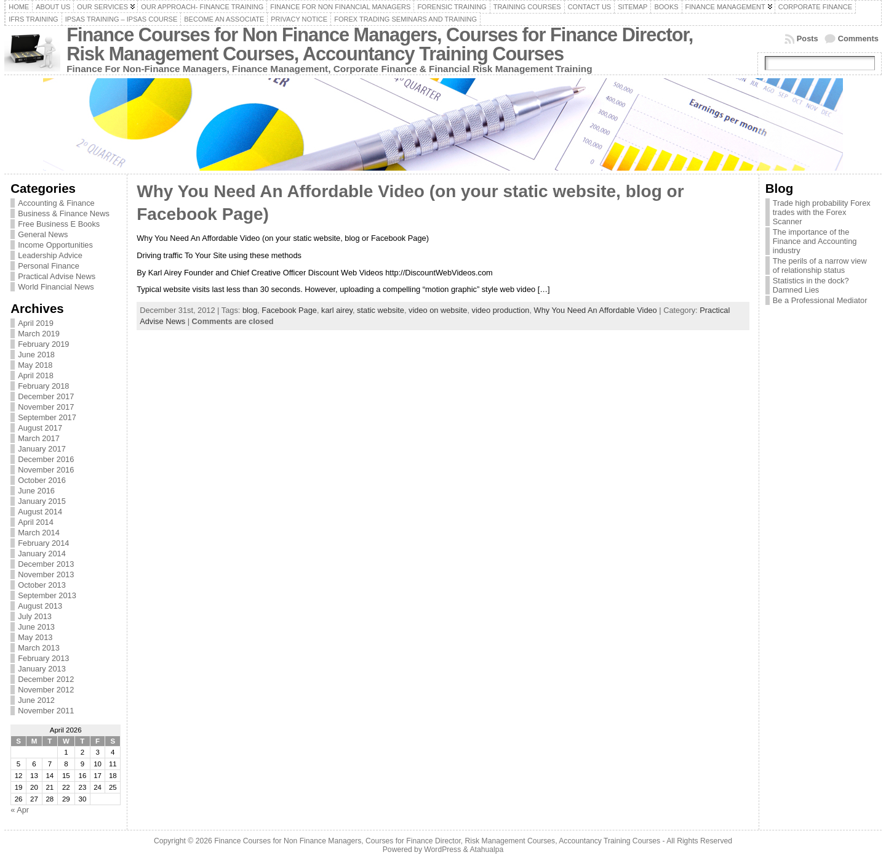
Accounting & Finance (56, 203)
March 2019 (39, 333)
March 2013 (39, 647)
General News (43, 234)
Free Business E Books (59, 224)
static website (380, 310)
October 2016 (42, 480)
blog (249, 310)
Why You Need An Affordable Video (595, 310)
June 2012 (36, 700)
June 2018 (36, 354)
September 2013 (47, 595)
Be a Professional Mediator (820, 300)
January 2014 (42, 553)
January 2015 (42, 501)
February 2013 (43, 658)
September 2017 (47, 417)
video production (501, 310)
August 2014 (40, 511)
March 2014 (39, 532)
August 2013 (40, 606)
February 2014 (43, 543)
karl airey (337, 310)
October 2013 (42, 585)
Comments (858, 38)
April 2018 (36, 375)
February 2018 (43, 386)
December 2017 (46, 396)
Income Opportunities (55, 244)
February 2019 (43, 344)
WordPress (442, 849)
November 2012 (46, 689)
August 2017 (40, 427)
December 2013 (46, 564)
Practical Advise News (56, 276)
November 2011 (46, 710)
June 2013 (36, 626)
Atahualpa (486, 849)
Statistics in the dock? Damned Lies (811, 285)
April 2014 (36, 522)
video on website (438, 310)
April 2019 (36, 323)
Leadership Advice (50, 255)
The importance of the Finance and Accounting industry (815, 241)
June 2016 (36, 490)
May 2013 (35, 637)
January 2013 (42, 668)
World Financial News (56, 286)
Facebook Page (289, 310)
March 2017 (39, 438)
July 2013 (35, 616)
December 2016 (46, 459)
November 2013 (46, 574)
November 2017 (46, 407)
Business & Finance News (64, 213)
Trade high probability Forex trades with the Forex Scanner (822, 212)
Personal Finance (48, 265)
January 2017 (42, 448)
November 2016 (46, 469)
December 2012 (46, 679)
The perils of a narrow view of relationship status (820, 265)
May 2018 (35, 365)
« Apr (19, 809)
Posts (807, 38)
